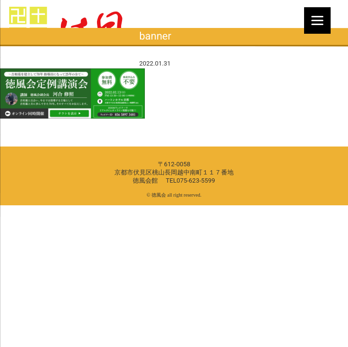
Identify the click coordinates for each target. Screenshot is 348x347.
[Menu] (317, 20)
